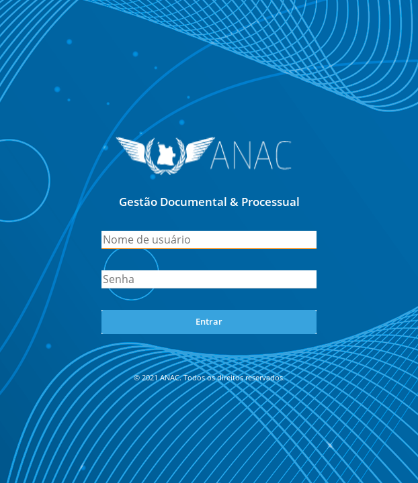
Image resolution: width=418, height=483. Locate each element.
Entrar (209, 321)
